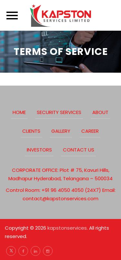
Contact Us (78, 149)
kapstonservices (67, 227)
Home (19, 112)
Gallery (60, 131)
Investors (39, 149)
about (100, 112)
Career (90, 131)
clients (31, 131)
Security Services (59, 112)
